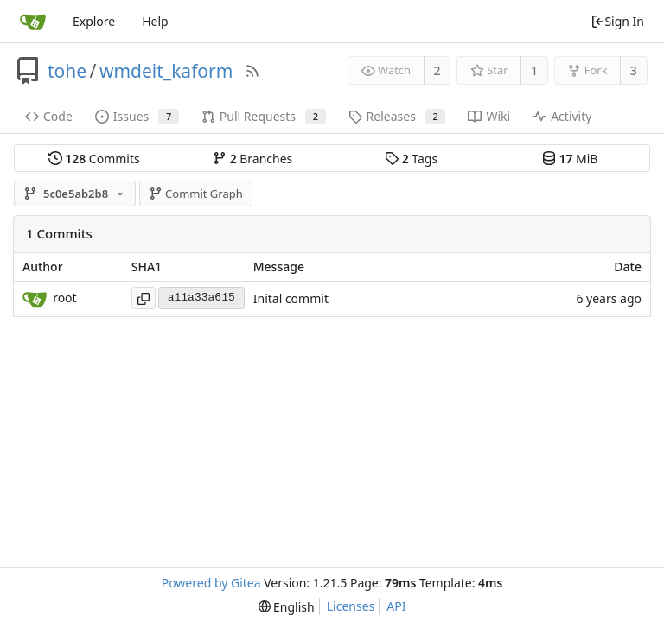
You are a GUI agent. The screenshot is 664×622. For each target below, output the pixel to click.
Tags (411, 158)
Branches (252, 158)
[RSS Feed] (252, 71)
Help (155, 21)
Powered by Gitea (211, 582)
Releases (397, 116)
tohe (67, 70)
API (395, 606)
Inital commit (291, 298)
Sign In (617, 21)
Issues (137, 116)
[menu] (287, 607)
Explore (94, 21)
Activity (562, 116)
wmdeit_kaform (166, 70)
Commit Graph (196, 193)
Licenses (351, 606)
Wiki (489, 116)
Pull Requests (263, 116)
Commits (94, 158)
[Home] (33, 21)
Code (49, 116)
